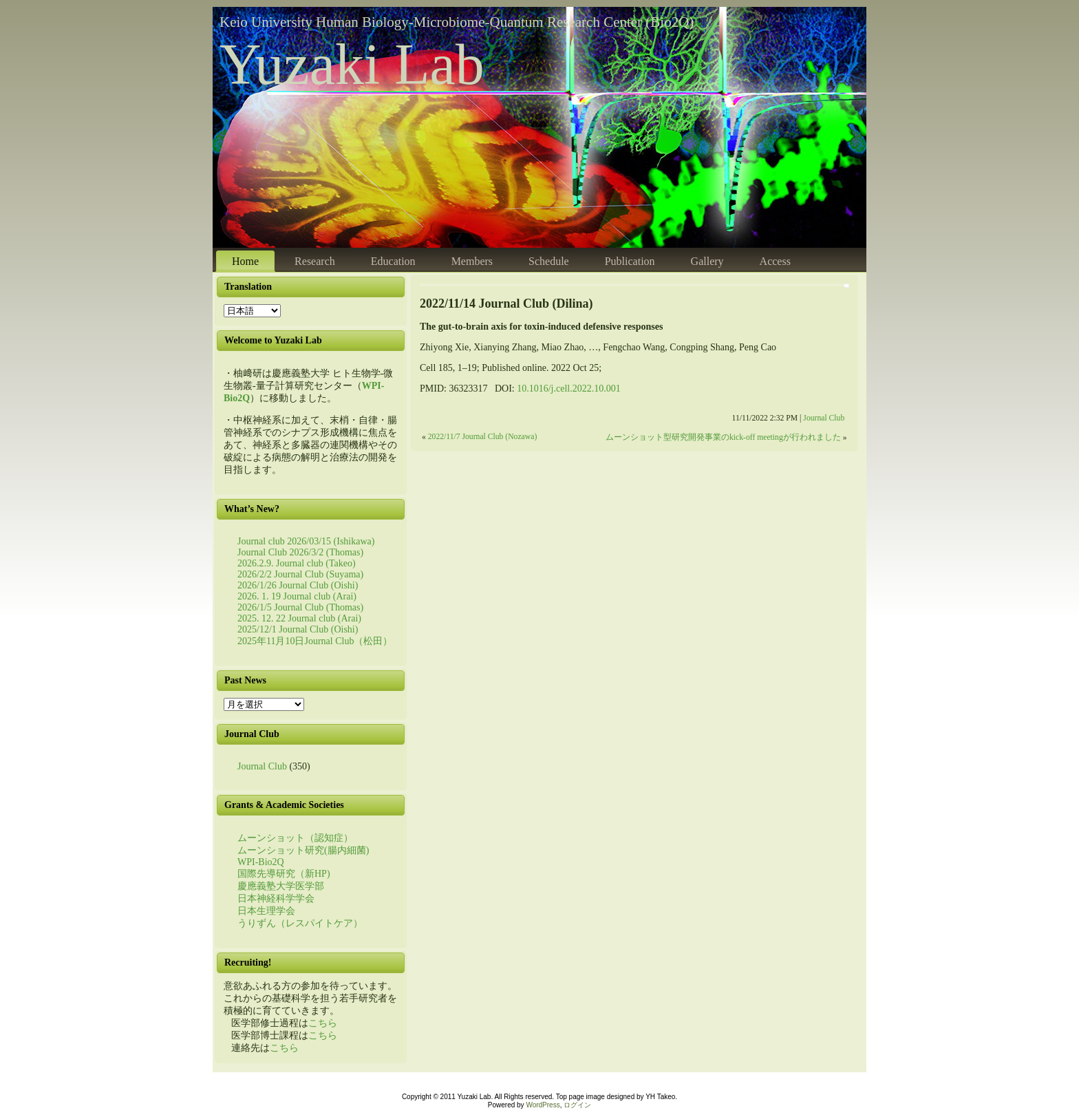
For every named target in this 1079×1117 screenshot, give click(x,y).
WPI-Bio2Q (260, 862)
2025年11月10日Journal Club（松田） (314, 641)
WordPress (542, 1105)
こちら (322, 1023)
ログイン (577, 1105)
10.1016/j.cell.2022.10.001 (569, 388)
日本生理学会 (266, 911)
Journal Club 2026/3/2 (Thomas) (300, 552)
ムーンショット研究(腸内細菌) (303, 850)
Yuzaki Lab (352, 64)
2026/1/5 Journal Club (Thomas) (300, 607)
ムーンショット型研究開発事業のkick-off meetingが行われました (723, 437)
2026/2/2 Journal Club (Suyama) (300, 574)
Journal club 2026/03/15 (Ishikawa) (305, 541)
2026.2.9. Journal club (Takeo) (296, 563)
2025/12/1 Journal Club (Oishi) (297, 629)
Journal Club (262, 766)
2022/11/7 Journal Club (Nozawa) (482, 436)
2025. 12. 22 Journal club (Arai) (299, 618)
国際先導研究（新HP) (283, 874)
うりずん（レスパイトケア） (300, 923)
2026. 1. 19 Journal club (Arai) (296, 596)
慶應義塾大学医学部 (280, 886)
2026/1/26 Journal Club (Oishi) (297, 585)
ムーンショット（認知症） (295, 838)
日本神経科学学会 (275, 898)
